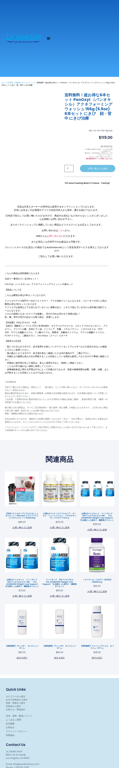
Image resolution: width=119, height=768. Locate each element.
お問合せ (10, 727)
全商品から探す (13, 706)
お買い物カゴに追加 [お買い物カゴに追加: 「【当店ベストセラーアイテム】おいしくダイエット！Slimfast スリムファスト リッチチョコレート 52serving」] (22, 527)
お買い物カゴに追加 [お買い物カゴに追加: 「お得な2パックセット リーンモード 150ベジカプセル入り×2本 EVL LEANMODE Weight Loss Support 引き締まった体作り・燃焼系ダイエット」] (22, 595)
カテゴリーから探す (15, 696)
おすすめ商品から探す (17, 699)
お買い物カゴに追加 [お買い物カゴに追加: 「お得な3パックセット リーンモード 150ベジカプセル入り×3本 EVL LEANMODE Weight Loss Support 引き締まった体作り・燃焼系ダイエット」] (97, 529)
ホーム (4, 83)
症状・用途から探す (15, 702)
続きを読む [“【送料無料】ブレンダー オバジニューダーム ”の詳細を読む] (22, 657)
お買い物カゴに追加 (97, 168)
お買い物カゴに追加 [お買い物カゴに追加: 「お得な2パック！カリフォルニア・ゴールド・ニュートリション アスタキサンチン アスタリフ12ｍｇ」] (59, 527)
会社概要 (10, 723)
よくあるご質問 (13, 719)
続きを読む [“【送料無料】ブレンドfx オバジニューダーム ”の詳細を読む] (59, 657)
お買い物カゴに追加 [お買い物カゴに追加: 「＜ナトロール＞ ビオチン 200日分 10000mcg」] (97, 591)
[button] (48, 38)
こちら (61, 230)
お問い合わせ (54, 236)
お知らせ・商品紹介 (15, 709)
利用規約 (10, 735)
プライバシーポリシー (17, 731)
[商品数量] (68, 168)
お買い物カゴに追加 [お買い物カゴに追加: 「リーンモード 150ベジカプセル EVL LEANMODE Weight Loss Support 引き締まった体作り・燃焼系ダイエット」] (59, 595)
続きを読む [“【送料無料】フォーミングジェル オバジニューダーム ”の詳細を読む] (97, 657)
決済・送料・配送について (19, 715)
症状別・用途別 (14, 83)
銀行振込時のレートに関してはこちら (99, 158)
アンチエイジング (28, 83)
